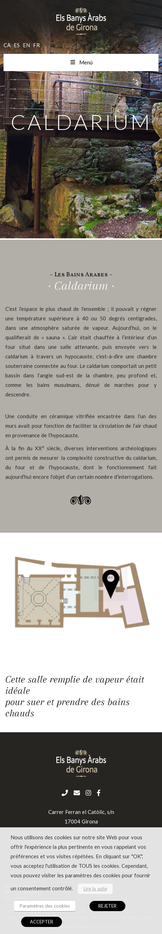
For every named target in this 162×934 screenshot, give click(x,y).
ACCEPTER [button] (41, 921)
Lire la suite (95, 888)
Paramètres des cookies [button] (45, 906)
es (17, 45)
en (26, 45)
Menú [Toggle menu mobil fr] (81, 62)
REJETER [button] (107, 906)
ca (7, 45)
